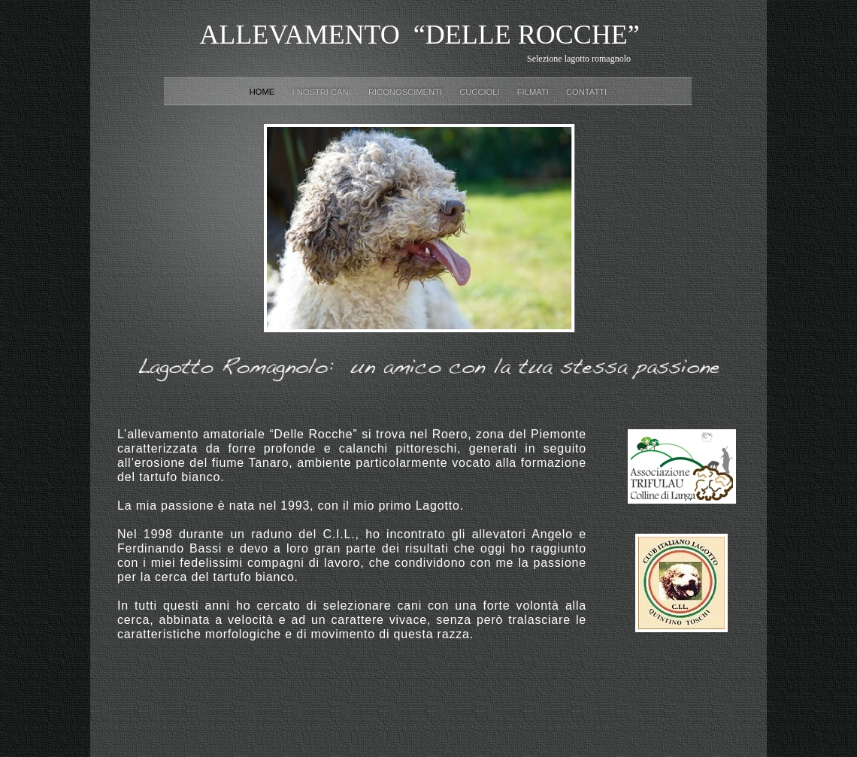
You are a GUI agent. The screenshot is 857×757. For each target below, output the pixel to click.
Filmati (534, 91)
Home (263, 91)
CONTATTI (586, 91)
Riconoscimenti (406, 91)
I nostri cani (322, 91)
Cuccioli (480, 91)
